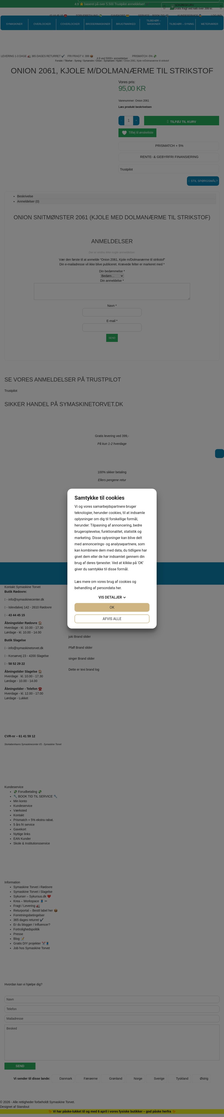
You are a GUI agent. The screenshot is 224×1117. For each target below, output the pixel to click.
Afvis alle (112, 619)
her (118, 588)
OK (112, 607)
